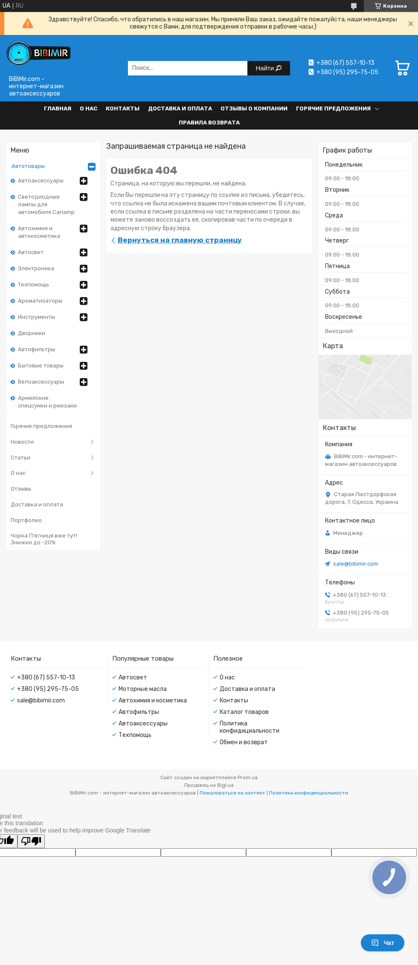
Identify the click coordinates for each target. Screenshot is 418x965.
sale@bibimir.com (355, 564)
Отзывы (21, 488)
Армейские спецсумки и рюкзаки (47, 402)
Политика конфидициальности (249, 727)
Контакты (122, 108)
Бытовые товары (41, 365)
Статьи (20, 457)
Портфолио (26, 520)
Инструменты (36, 317)
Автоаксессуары (41, 180)
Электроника (36, 268)
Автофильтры (36, 349)
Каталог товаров (244, 712)
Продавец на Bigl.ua (209, 785)
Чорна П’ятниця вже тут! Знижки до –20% (44, 539)
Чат (382, 943)
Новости (22, 442)
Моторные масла (143, 689)
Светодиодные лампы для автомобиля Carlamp (46, 204)
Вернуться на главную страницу (180, 240)
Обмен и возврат (244, 742)
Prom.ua (248, 777)
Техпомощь (33, 284)
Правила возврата (209, 122)
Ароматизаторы (40, 301)
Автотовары (28, 166)
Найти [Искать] (266, 68)
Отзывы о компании (254, 108)
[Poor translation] (31, 841)
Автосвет (31, 252)
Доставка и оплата (180, 108)
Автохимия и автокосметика (39, 232)
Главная (57, 108)
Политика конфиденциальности (308, 793)
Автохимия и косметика (153, 700)
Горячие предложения (333, 108)
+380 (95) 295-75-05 (48, 689)
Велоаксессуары (41, 381)
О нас (88, 108)
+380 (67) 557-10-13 (46, 677)
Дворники (31, 333)
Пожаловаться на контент (232, 793)
